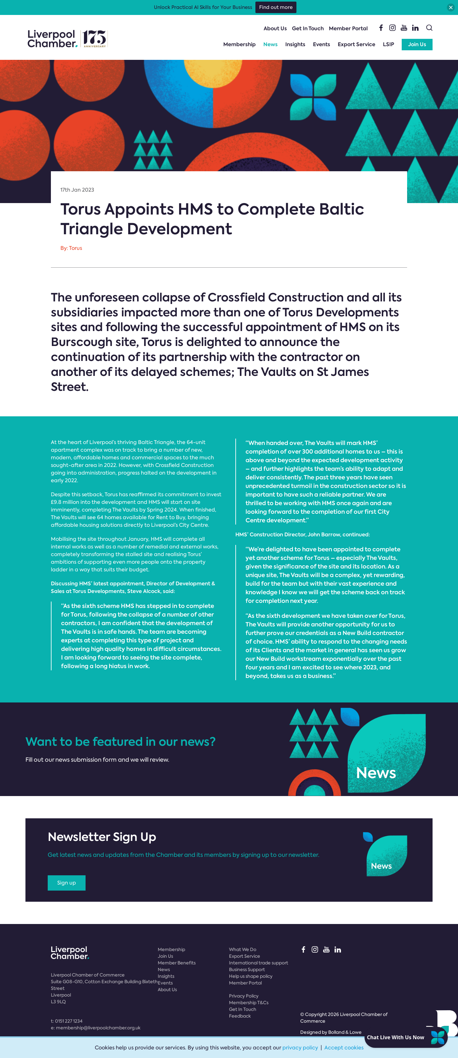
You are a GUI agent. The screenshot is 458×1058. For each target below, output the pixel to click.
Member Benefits (177, 963)
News (270, 44)
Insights (295, 44)
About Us (275, 28)
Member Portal (348, 28)
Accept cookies (344, 1047)
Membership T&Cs (248, 1002)
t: (66, 1021)
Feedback (240, 1016)
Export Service (356, 44)
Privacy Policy (244, 996)
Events (321, 44)
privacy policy (300, 1047)
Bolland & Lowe (345, 1032)
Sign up (66, 882)
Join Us (417, 44)
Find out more (276, 7)
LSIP (388, 44)
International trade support (258, 963)
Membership (239, 44)
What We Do (242, 949)
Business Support (247, 969)
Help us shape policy (251, 976)
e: (96, 1028)
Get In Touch (308, 28)
